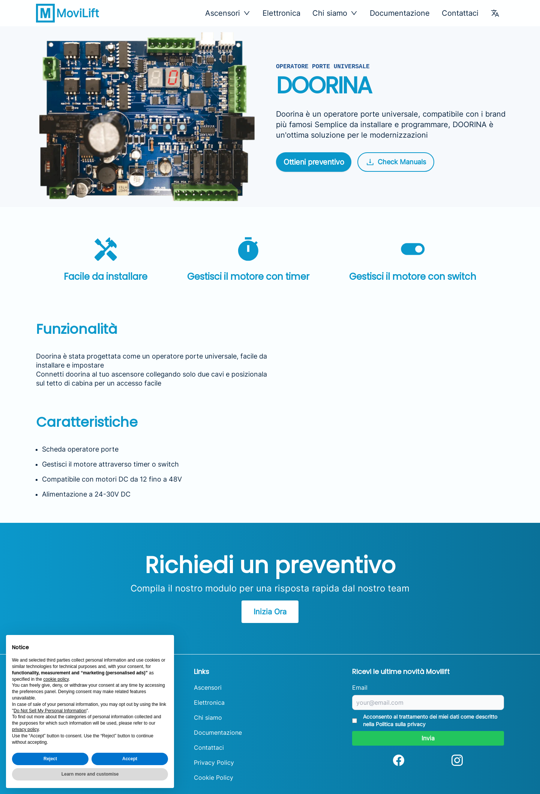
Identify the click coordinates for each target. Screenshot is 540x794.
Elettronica (281, 13)
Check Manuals (396, 162)
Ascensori (208, 687)
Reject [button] (50, 758)
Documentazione (400, 13)
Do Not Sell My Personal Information (50, 710)
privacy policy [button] (25, 729)
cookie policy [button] (56, 679)
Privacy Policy (214, 762)
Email (360, 687)
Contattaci (460, 13)
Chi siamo (208, 717)
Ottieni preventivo (314, 162)
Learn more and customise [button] (90, 774)
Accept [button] (129, 758)
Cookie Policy (213, 777)
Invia (428, 738)
